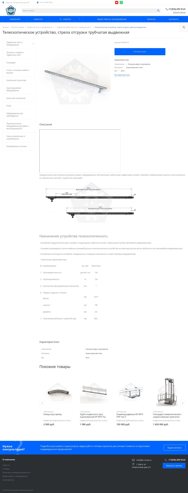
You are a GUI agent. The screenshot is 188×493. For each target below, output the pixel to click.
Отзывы (6, 469)
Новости (6, 465)
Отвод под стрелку (52, 414)
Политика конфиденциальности (17, 472)
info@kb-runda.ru (144, 460)
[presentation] (42, 402)
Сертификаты (8, 480)
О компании (9, 459)
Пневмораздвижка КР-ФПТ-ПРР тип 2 (130, 415)
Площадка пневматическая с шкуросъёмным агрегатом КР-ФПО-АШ (167, 417)
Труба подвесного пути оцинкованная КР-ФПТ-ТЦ (93, 415)
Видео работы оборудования (15, 476)
